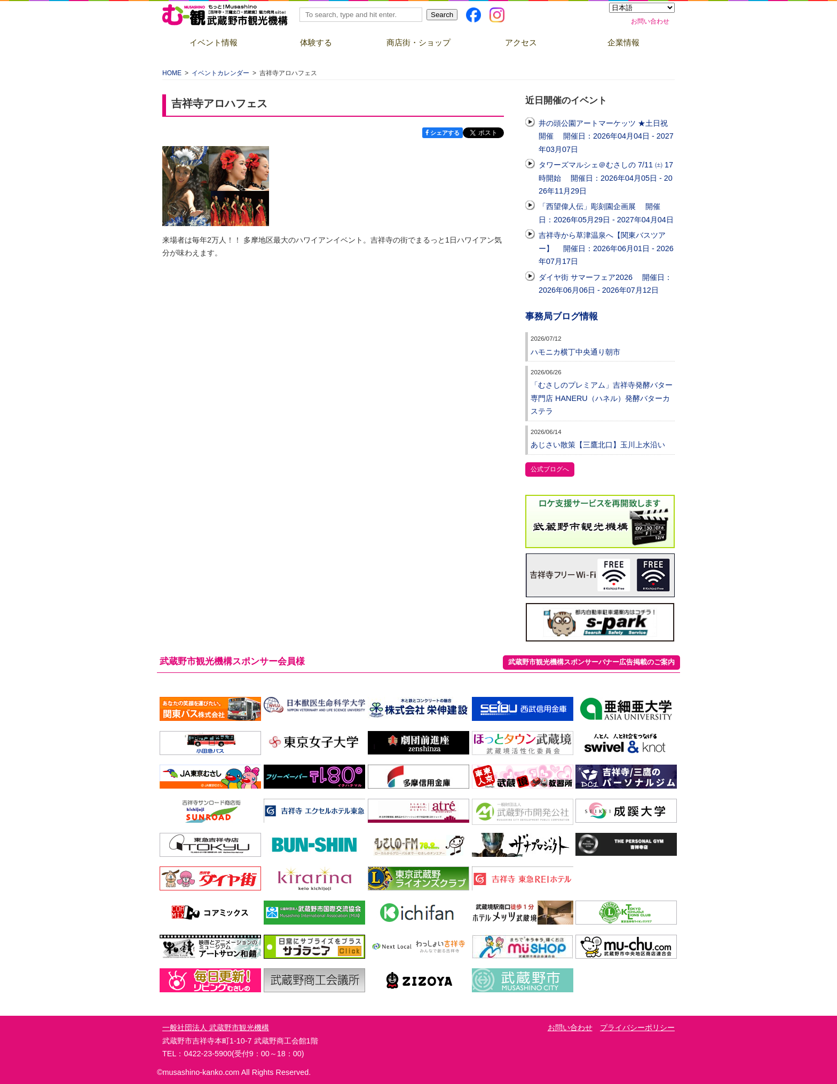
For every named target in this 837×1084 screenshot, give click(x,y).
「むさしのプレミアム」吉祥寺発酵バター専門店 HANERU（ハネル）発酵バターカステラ (602, 398)
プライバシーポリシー (637, 1027)
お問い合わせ (650, 21)
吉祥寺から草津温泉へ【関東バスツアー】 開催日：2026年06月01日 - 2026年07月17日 (606, 248)
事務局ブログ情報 (561, 316)
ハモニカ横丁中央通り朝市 (575, 352)
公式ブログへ (550, 469)
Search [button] (442, 15)
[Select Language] (642, 8)
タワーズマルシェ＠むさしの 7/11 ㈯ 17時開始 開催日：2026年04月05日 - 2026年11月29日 (606, 177)
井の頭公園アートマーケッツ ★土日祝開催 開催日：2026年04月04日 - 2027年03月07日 (606, 136)
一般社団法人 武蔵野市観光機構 (215, 1027)
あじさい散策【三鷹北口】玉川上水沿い (598, 444)
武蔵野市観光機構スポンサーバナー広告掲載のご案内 (591, 662)
